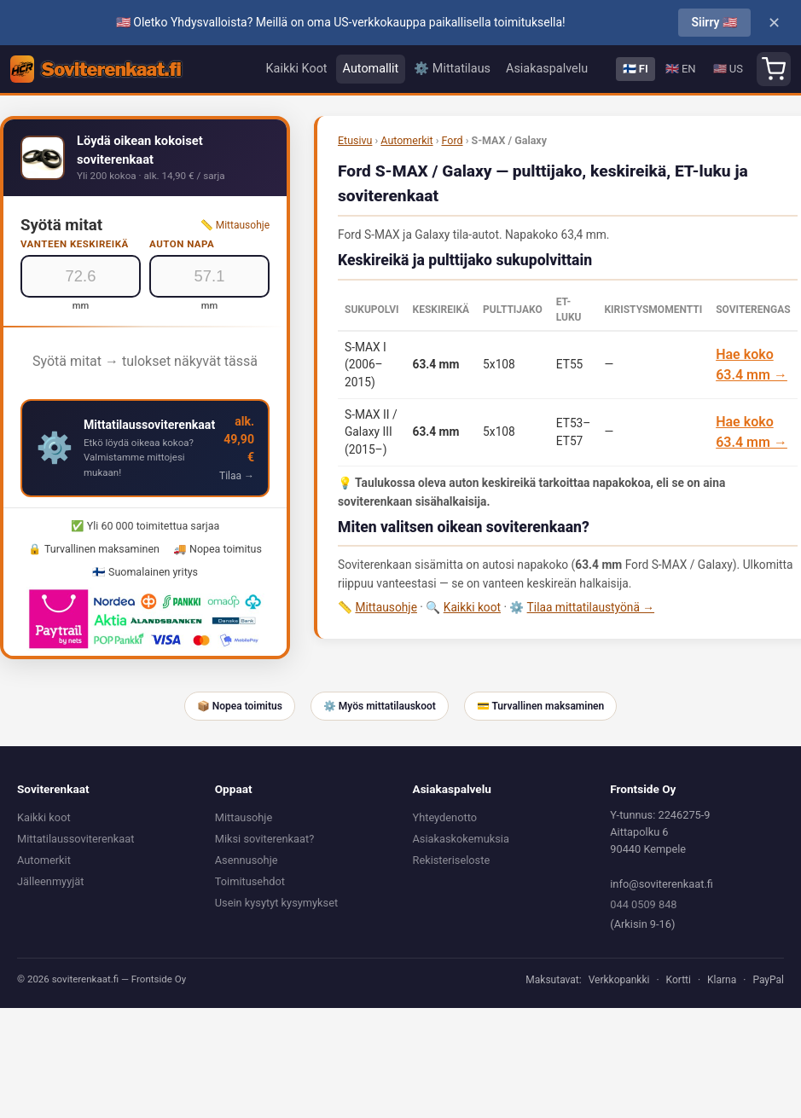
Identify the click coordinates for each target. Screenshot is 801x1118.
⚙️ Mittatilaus (452, 68)
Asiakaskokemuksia (461, 838)
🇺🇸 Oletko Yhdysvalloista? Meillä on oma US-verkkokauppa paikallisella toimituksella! (341, 22)
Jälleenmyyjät (50, 881)
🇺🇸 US (728, 68)
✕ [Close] (774, 23)
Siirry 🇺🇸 (714, 22)
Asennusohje (246, 860)
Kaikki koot (472, 607)
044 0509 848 (643, 904)
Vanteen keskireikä (74, 244)
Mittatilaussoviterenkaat (75, 838)
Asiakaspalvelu (547, 68)
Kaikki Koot (297, 68)
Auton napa (181, 244)
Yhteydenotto (445, 817)
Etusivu (355, 140)
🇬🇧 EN (680, 68)
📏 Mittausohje (235, 225)
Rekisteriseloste (451, 860)
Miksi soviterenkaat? (264, 838)
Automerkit (406, 140)
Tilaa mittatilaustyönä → (590, 607)
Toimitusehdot (250, 881)
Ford (452, 140)
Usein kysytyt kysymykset (276, 902)
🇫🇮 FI (635, 68)
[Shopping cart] (774, 69)
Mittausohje (386, 607)
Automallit (371, 68)
